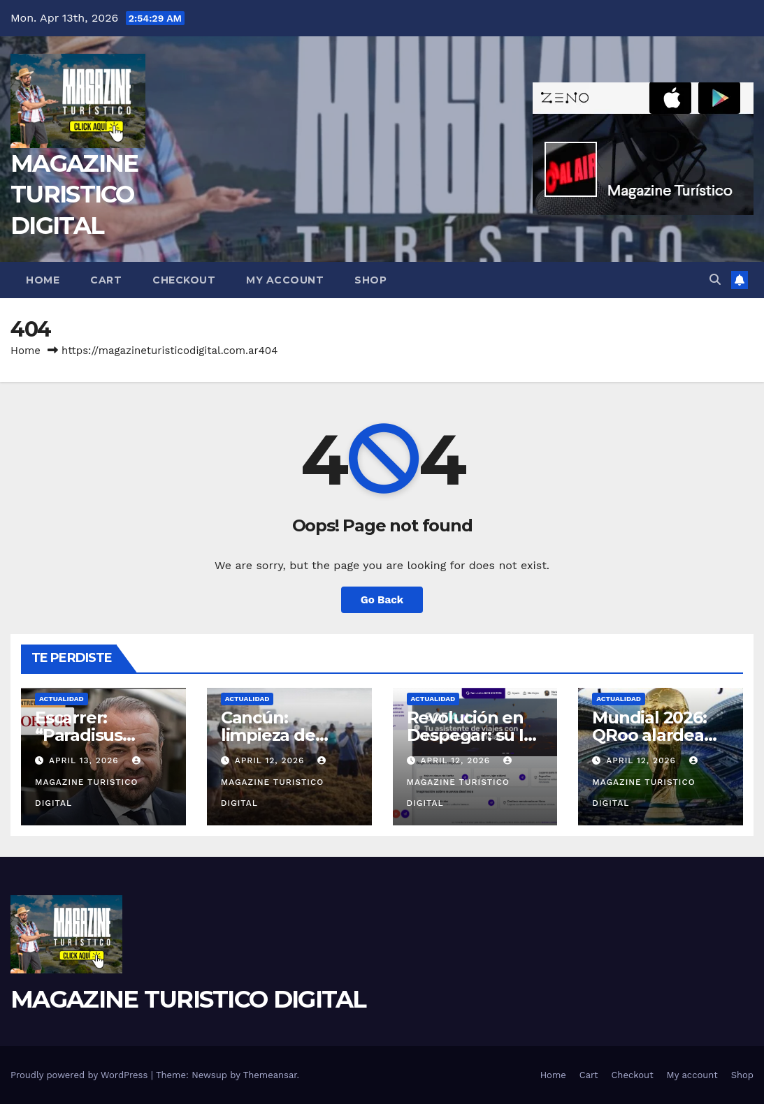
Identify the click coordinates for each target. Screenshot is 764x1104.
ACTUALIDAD (61, 698)
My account (285, 280)
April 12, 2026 (271, 760)
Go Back (382, 600)
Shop (370, 280)
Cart (106, 280)
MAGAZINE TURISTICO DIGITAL (74, 194)
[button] (715, 279)
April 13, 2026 (85, 760)
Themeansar (270, 1075)
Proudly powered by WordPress (80, 1075)
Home (42, 280)
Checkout (183, 280)
